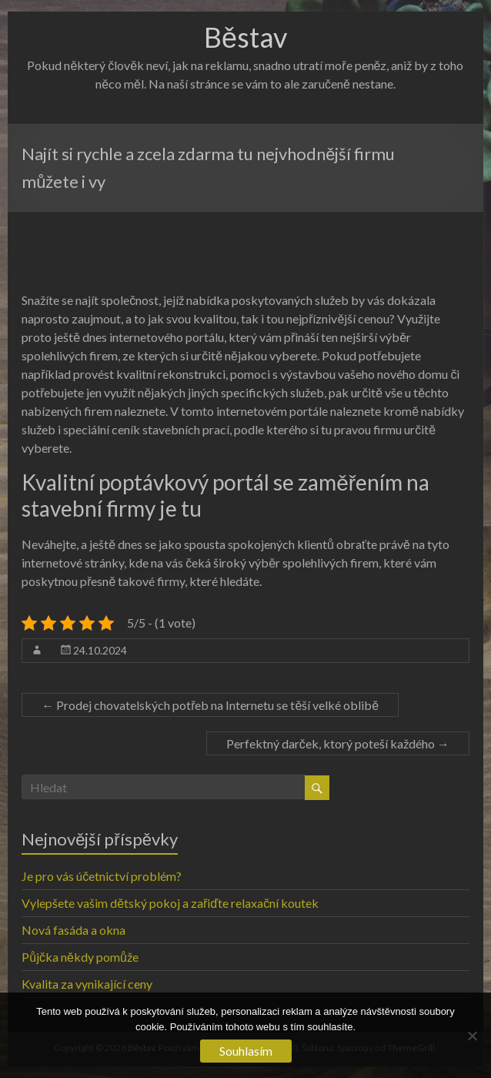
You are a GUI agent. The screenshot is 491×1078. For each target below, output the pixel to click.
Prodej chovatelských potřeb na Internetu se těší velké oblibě (210, 705)
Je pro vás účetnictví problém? (102, 876)
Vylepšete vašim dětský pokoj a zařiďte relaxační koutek (170, 903)
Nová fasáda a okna (73, 929)
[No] (471, 1035)
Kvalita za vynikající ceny (87, 983)
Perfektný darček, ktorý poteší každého (337, 743)
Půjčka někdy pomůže (80, 956)
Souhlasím (245, 1050)
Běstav (245, 37)
